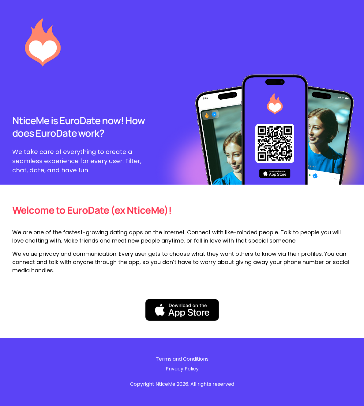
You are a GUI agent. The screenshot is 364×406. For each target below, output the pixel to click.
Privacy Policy (182, 368)
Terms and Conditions (182, 359)
